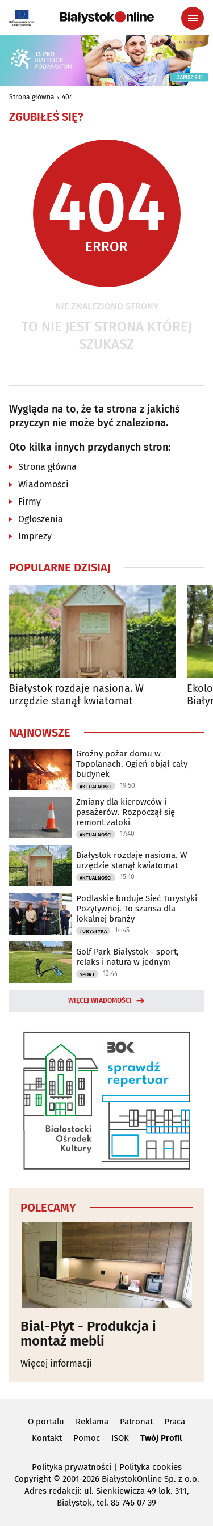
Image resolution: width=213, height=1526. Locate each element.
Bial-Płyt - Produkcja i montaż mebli (88, 1334)
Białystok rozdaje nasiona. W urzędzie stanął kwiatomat (76, 695)
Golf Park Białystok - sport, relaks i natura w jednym (127, 957)
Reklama (92, 1421)
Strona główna (32, 97)
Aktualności (96, 786)
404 (67, 97)
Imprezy (35, 536)
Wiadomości (43, 484)
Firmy (29, 501)
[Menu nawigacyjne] (192, 18)
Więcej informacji (56, 1363)
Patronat (136, 1421)
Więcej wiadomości (100, 1000)
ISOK (120, 1438)
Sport (87, 974)
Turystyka (93, 931)
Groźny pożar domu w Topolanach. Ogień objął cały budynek (131, 764)
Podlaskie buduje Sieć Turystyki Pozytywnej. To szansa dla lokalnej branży (136, 908)
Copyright (32, 1479)
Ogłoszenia (40, 519)
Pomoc (86, 1438)
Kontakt (47, 1438)
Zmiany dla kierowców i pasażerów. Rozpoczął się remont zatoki (125, 812)
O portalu (46, 1421)
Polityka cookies (150, 1467)
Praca (174, 1421)
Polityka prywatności (71, 1467)
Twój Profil (161, 1438)
